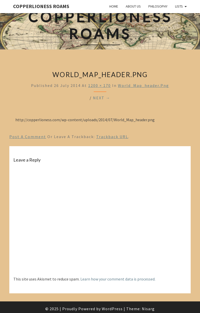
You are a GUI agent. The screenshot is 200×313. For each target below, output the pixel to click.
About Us (133, 6)
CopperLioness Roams (41, 6)
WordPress (112, 308)
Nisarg (148, 308)
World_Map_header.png (143, 85)
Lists (179, 6)
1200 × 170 (99, 85)
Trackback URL (112, 136)
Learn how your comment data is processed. (117, 278)
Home (113, 6)
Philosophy (158, 6)
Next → (101, 97)
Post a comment (27, 136)
